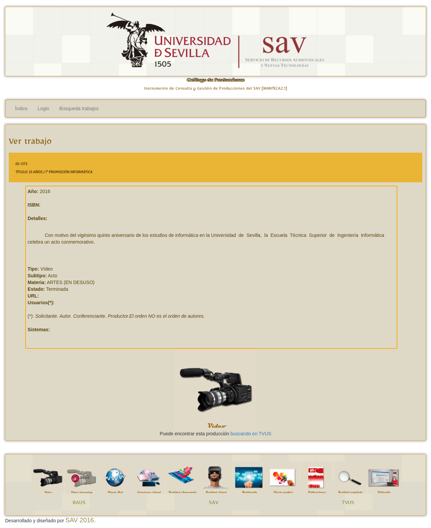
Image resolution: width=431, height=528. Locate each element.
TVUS (347, 503)
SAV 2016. (80, 520)
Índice (21, 108)
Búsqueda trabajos (79, 108)
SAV (213, 503)
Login (43, 108)
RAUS (79, 503)
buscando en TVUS (250, 433)
